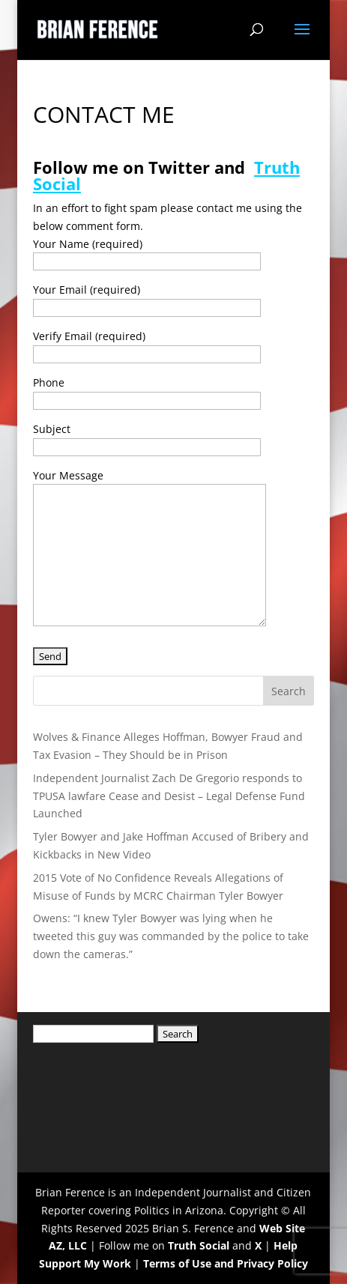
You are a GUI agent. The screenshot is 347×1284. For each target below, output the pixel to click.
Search (288, 691)
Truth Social (198, 1245)
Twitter (179, 167)
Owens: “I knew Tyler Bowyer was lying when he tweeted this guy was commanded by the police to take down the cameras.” (171, 936)
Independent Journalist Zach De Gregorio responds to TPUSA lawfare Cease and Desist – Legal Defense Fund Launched (169, 796)
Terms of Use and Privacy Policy (225, 1263)
